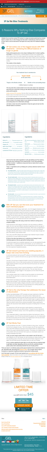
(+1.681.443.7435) (31, 438)
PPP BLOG (28, 11)
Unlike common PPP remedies (13, 93)
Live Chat (4, 6)
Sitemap (36, 446)
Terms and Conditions (28, 444)
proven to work (23, 349)
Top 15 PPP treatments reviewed (8, 425)
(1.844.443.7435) (34, 437)
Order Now (43, 426)
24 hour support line (16, 356)
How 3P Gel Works (5, 424)
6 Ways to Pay (21, 4)
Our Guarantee (42, 424)
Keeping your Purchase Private (11, 4)
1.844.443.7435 (19, 6)
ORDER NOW (42, 16)
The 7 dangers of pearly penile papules (9, 427)
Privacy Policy (36, 444)
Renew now (26, 1)
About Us (43, 421)
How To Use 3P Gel (5, 422)
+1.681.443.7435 (27, 6)
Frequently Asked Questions (39, 423)
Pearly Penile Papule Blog (29, 446)
